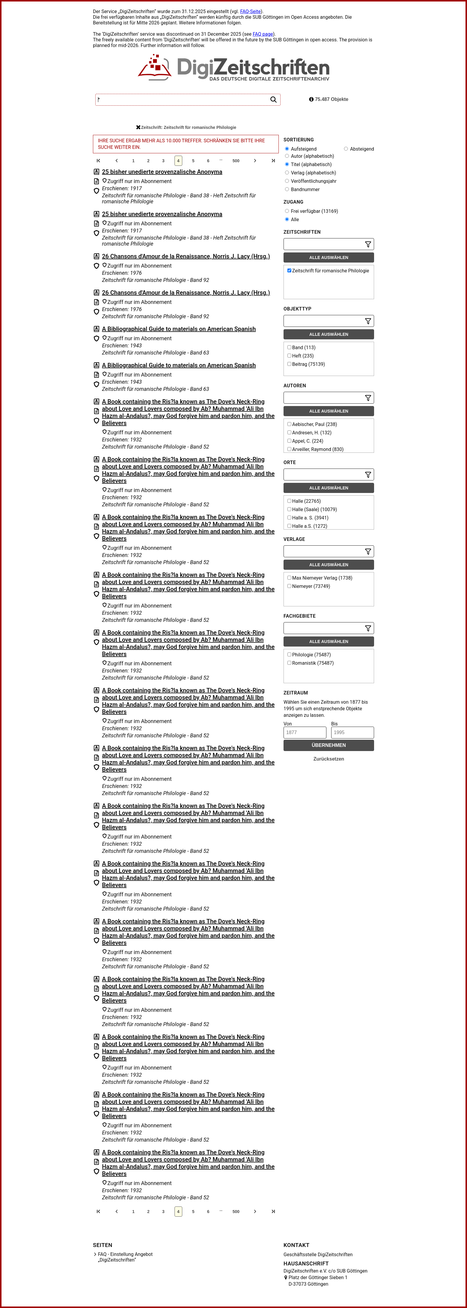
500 (236, 160)
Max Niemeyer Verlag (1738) (319, 578)
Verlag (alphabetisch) (310, 173)
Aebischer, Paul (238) (312, 424)
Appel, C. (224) (305, 441)
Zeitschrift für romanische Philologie (328, 271)
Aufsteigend (301, 149)
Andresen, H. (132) (309, 433)
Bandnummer (302, 189)
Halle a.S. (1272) (307, 526)
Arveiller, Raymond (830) (315, 449)
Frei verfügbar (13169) (311, 211)
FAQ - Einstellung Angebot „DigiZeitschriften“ (125, 1257)
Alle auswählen (328, 257)
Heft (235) (300, 356)
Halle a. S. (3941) (308, 518)
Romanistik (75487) (310, 663)
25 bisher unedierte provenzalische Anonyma (162, 171)
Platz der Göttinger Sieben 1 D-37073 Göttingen (318, 1281)
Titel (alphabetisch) (308, 164)
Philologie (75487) (309, 655)
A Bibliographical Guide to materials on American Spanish (179, 329)
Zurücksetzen (328, 758)
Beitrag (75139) (306, 364)
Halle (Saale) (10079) (312, 509)
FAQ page (263, 34)
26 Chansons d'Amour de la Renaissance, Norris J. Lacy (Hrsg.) (186, 256)
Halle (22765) (304, 501)
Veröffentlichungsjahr (311, 181)
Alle (292, 219)
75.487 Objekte (328, 99)
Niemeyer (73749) (308, 586)
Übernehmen (329, 745)
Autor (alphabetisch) (309, 156)
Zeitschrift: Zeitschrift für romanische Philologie (186, 127)
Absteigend (359, 149)
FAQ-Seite (250, 11)
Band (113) (301, 347)
